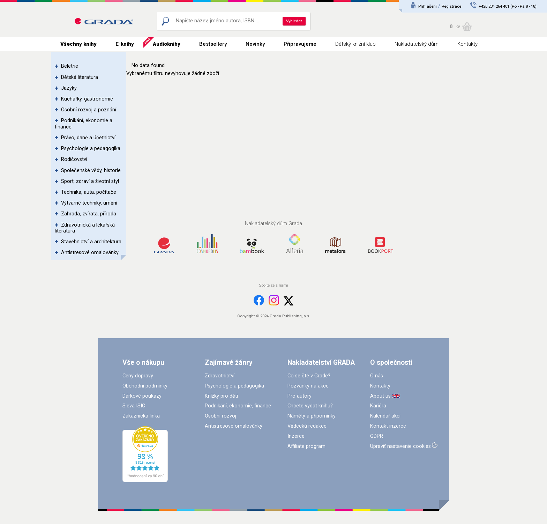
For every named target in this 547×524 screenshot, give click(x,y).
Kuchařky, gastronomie (87, 99)
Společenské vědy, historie (91, 171)
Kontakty (467, 44)
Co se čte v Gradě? (308, 376)
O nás (376, 376)
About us (380, 396)
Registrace (451, 6)
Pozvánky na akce (308, 386)
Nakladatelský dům (417, 44)
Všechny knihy (78, 44)
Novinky (255, 44)
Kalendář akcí (385, 416)
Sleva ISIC (133, 406)
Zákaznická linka (141, 416)
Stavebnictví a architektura (91, 242)
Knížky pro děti (221, 396)
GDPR (376, 436)
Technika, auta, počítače (88, 192)
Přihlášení (427, 6)
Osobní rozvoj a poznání (88, 110)
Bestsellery (213, 44)
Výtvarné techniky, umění (89, 203)
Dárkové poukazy (142, 396)
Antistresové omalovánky (90, 253)
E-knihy (124, 44)
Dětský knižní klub (355, 44)
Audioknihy (166, 44)
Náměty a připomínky (311, 416)
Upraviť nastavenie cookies (400, 446)
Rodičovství (74, 159)
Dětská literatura (79, 77)
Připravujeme (300, 44)
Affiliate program (306, 446)
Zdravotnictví (219, 376)
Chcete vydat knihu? (310, 406)
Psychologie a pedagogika (90, 149)
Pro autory (299, 396)
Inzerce (296, 436)
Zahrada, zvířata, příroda (88, 214)
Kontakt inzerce (388, 426)
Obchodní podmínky (144, 386)
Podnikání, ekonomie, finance (238, 406)
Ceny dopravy (137, 376)
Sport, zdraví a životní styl (90, 181)
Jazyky (69, 88)
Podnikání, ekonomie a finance (83, 124)
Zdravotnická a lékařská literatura (85, 228)
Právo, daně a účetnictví (88, 138)
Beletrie (69, 66)
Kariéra (378, 406)
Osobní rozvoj (220, 416)
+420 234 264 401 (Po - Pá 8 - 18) (508, 6)
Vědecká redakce (307, 426)
